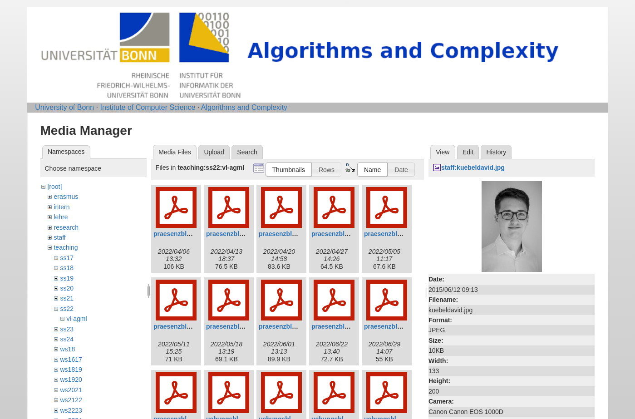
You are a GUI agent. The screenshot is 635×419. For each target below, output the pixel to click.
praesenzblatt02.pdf (236, 233)
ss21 (67, 298)
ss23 (67, 329)
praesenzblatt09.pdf (341, 326)
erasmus (66, 196)
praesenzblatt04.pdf (341, 233)
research (66, 227)
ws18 (67, 349)
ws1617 (71, 359)
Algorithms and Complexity (244, 107)
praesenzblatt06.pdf (183, 326)
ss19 (67, 278)
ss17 (67, 257)
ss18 (67, 267)
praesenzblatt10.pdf (393, 326)
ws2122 (71, 400)
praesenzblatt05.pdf (393, 233)
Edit (468, 152)
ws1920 (71, 379)
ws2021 (71, 390)
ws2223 (71, 410)
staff (59, 237)
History (497, 152)
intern (61, 207)
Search (247, 152)
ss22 (67, 308)
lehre (61, 217)
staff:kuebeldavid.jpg (473, 167)
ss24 (67, 339)
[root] (54, 186)
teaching (66, 247)
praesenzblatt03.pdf (288, 233)
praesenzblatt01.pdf (183, 233)
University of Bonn (64, 107)
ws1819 (71, 369)
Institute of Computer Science (147, 107)
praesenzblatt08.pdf (288, 326)
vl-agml (76, 318)
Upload (214, 152)
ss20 (67, 288)
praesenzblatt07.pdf (236, 326)
